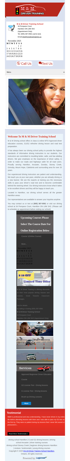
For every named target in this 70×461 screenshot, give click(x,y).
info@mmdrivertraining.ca (31, 37)
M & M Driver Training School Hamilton (38, 451)
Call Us (24, 63)
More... (24, 244)
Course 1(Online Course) (31, 236)
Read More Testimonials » (18, 434)
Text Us (46, 63)
